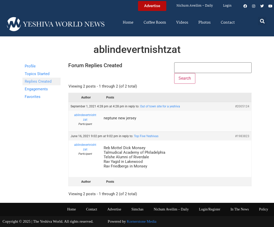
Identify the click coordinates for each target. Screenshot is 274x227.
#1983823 (242, 136)
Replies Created (38, 81)
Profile (30, 66)
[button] (262, 21)
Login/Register (209, 209)
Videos (182, 23)
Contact (228, 23)
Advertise (114, 209)
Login (227, 5)
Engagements (36, 89)
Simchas (137, 209)
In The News (239, 209)
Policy (263, 209)
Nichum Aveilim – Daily (194, 5)
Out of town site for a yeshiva (160, 106)
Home (128, 23)
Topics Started (37, 74)
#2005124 (242, 106)
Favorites (32, 96)
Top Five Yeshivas (146, 136)
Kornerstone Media (141, 221)
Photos (204, 23)
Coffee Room (155, 23)
